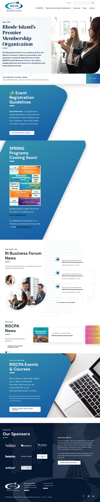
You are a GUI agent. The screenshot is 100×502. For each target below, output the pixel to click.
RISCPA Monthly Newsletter (72, 262)
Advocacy (76, 8)
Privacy (44, 497)
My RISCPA (39, 8)
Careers (92, 8)
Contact (69, 3)
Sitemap (49, 497)
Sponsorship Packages (68, 462)
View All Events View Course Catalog (22, 409)
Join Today (92, 78)
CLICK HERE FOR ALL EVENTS (21, 133)
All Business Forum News (66, 302)
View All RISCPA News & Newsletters (15, 346)
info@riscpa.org (23, 227)
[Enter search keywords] (84, 2)
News (85, 8)
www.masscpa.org (17, 215)
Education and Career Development (58, 8)
